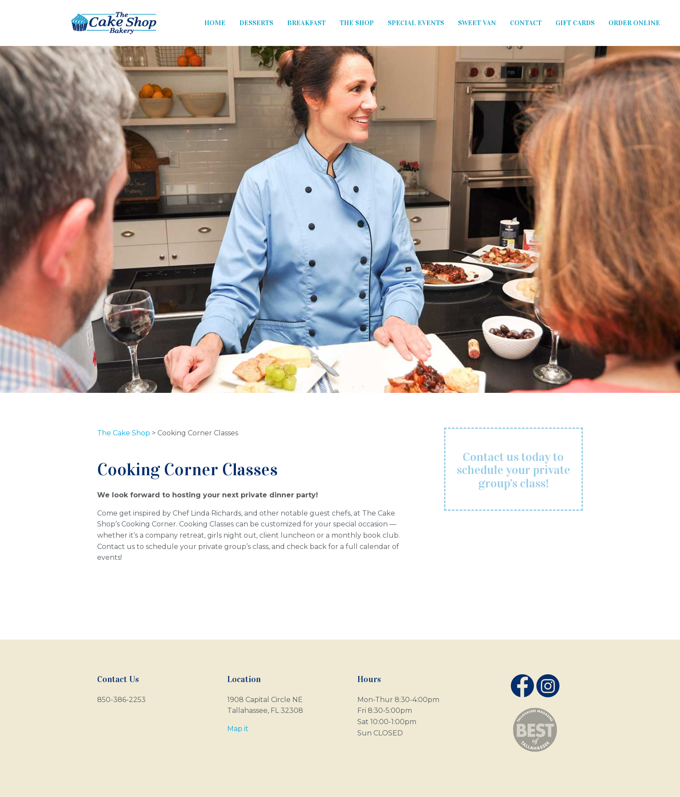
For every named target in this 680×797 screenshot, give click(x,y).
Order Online (634, 23)
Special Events (416, 23)
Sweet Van (477, 23)
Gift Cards (575, 23)
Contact (526, 23)
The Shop (357, 23)
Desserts (256, 23)
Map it (237, 729)
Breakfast (306, 23)
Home (215, 23)
